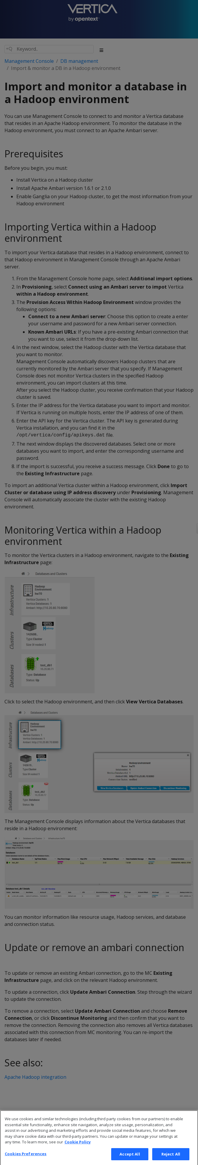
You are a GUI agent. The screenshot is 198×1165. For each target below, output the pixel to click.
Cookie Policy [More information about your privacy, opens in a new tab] (78, 1148)
